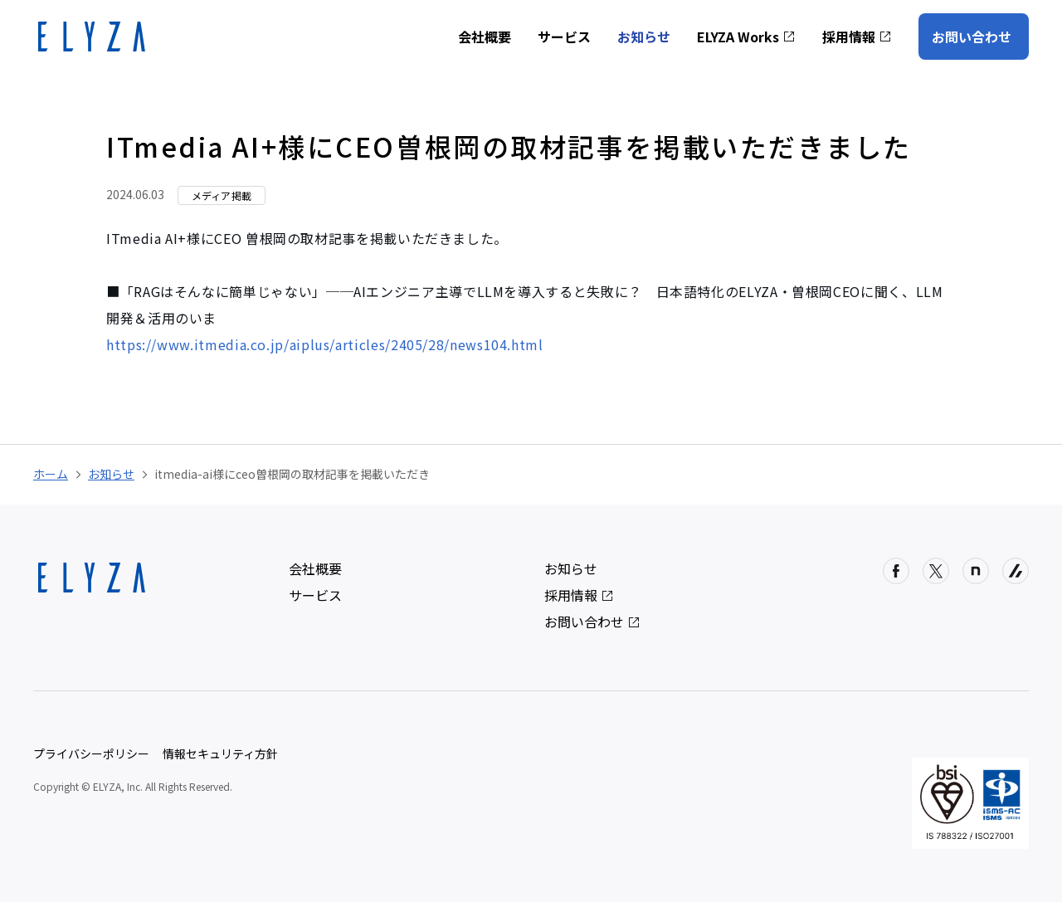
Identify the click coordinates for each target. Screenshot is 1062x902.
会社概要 (484, 36)
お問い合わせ (971, 36)
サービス (564, 36)
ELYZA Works (746, 36)
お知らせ (643, 36)
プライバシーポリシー (91, 753)
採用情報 (857, 36)
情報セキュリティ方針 (220, 753)
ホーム (50, 474)
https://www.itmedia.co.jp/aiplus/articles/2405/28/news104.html (324, 344)
